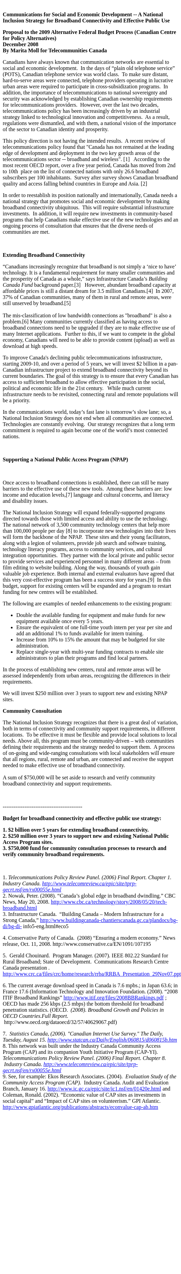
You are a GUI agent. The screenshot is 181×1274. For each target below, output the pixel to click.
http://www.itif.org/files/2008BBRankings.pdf (114, 998)
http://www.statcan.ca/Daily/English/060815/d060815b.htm (112, 1040)
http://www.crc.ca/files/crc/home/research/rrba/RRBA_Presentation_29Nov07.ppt (92, 974)
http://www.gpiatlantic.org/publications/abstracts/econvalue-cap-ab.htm (80, 1107)
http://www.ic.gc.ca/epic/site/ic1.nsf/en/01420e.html (104, 1089)
